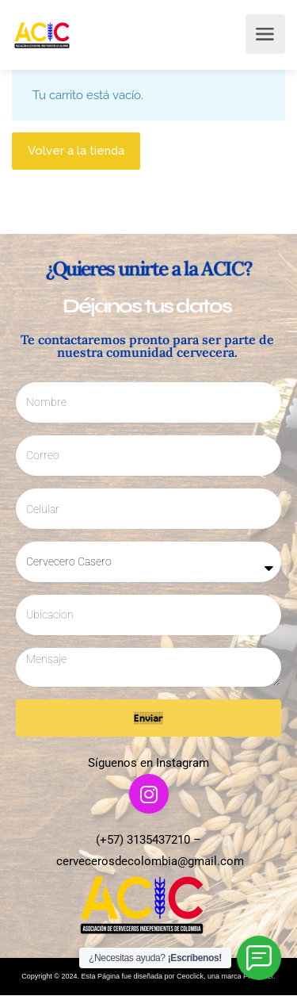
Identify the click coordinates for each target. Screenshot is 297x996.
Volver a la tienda (76, 151)
